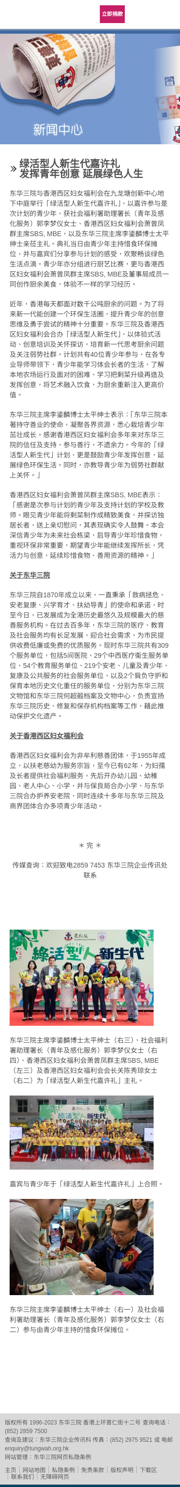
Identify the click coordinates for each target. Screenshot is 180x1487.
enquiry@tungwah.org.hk (37, 1448)
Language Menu (141, 14)
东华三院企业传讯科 (65, 1440)
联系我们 (22, 1477)
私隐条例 (63, 1470)
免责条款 (92, 1470)
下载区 (148, 1470)
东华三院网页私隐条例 (62, 1457)
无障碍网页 (54, 1477)
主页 (10, 1470)
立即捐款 (112, 14)
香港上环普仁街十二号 (112, 1422)
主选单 (165, 14)
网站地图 (34, 1470)
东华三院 (26, 17)
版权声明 (121, 1470)
